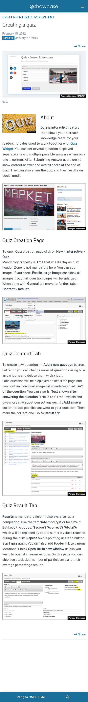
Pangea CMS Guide (31, 697)
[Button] (80, 46)
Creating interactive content (28, 17)
